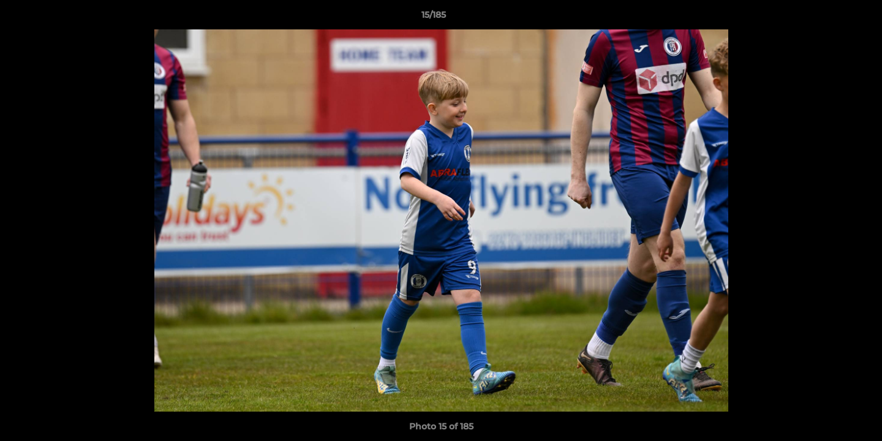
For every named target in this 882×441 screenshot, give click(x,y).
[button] (830, 17)
